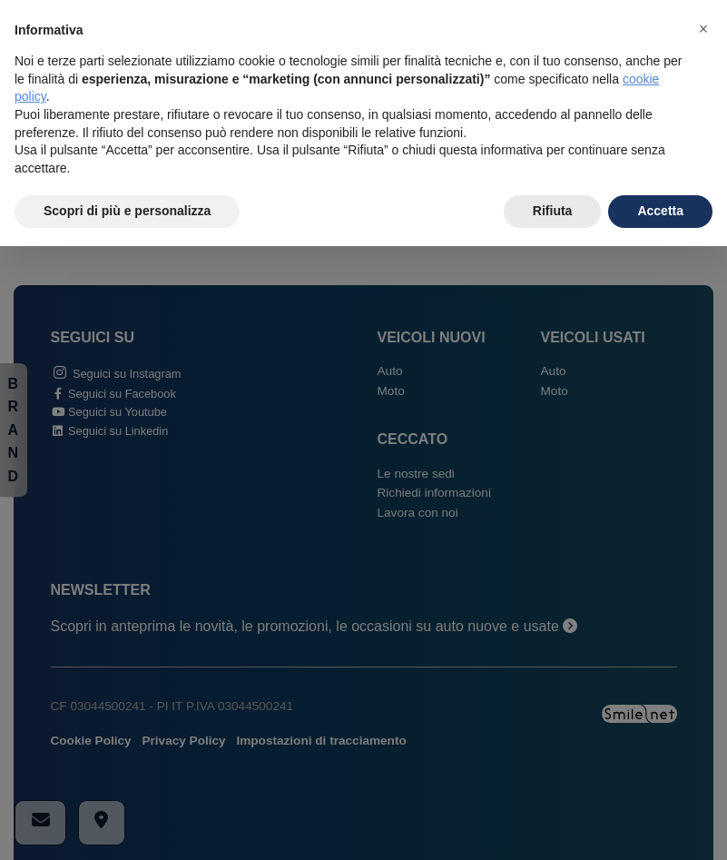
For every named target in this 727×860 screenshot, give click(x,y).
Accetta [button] (660, 210)
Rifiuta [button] (553, 210)
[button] (703, 29)
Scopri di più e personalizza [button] (127, 210)
